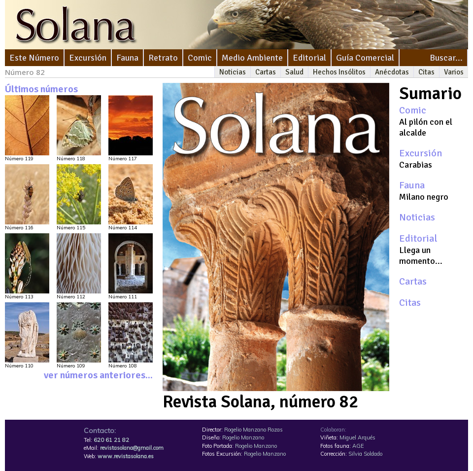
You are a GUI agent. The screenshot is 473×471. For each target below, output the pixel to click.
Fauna (127, 57)
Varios (454, 72)
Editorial (309, 57)
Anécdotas (392, 72)
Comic (200, 57)
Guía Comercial (365, 57)
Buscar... (446, 57)
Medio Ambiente (252, 57)
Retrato (163, 57)
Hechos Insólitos (339, 72)
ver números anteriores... (98, 375)
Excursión (87, 57)
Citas (426, 72)
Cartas (265, 72)
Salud (294, 72)
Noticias (232, 72)
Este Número (34, 57)
